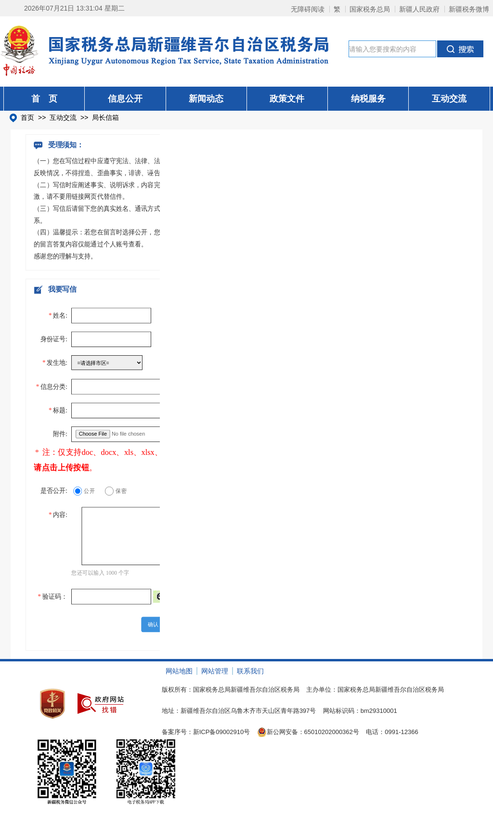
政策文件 (287, 98)
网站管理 (214, 671)
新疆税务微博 (469, 9)
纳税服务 (368, 98)
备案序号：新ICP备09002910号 (206, 732)
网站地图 (179, 671)
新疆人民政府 (419, 9)
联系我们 (250, 671)
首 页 (44, 98)
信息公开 (125, 98)
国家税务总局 (370, 9)
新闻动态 (206, 98)
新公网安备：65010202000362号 (308, 732)
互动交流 (449, 98)
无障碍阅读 (307, 9)
